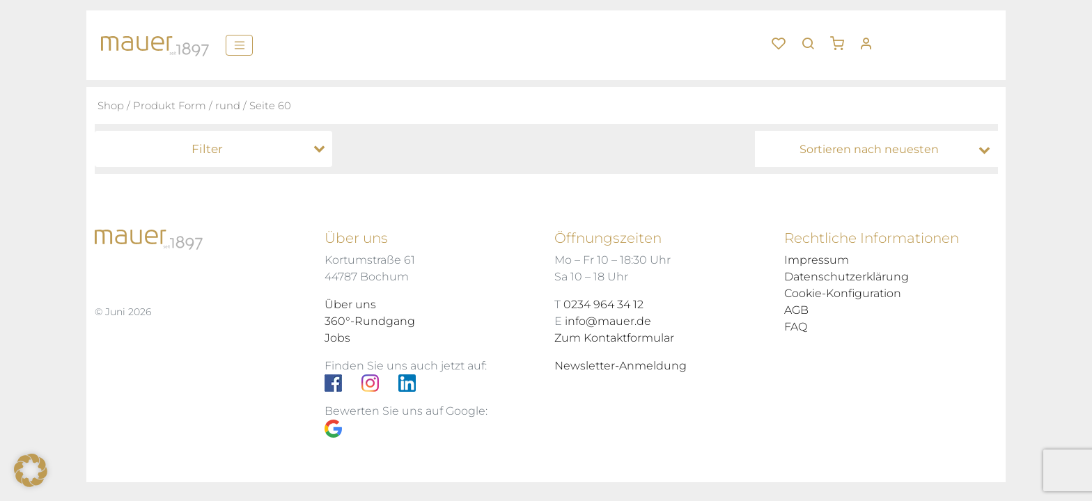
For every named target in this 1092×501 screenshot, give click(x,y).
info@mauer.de (608, 321)
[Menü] (239, 45)
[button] (842, 38)
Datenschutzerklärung (846, 276)
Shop (111, 106)
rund (227, 106)
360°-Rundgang (370, 321)
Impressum (816, 260)
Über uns (350, 304)
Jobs (337, 337)
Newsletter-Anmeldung (620, 365)
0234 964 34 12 (603, 304)
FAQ (795, 326)
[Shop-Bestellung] (879, 149)
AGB (796, 310)
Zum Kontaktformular (614, 337)
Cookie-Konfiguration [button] (842, 293)
